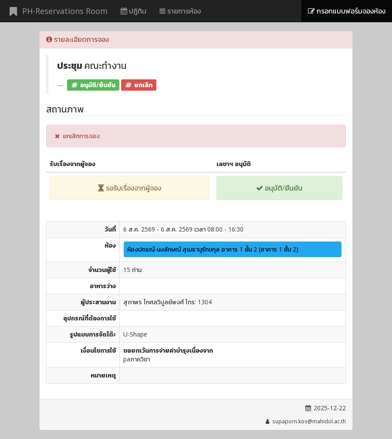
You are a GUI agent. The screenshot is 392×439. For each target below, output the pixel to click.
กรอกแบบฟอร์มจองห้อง (346, 11)
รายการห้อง (180, 11)
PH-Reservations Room (57, 11)
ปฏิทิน (133, 11)
